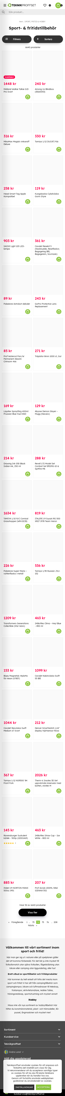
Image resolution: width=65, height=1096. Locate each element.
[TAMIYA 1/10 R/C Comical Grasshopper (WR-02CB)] (17, 495)
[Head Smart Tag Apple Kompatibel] (17, 170)
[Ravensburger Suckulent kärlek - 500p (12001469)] (17, 812)
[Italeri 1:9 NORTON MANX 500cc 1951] (17, 864)
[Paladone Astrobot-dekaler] (17, 280)
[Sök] (32, 12)
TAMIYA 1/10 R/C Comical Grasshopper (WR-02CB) (16, 520)
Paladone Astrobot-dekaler (17, 304)
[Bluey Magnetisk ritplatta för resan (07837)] (17, 652)
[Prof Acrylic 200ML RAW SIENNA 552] (48, 864)
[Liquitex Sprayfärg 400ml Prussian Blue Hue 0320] (17, 387)
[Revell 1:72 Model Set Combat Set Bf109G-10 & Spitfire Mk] (48, 440)
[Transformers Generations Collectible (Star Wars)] (17, 599)
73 (33, 922)
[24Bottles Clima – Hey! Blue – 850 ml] (48, 599)
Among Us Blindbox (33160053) (44, 90)
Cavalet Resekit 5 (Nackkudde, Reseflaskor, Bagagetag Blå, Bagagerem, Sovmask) (47, 250)
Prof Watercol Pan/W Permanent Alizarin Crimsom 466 (14, 359)
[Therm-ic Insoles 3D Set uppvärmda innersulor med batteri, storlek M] (48, 757)
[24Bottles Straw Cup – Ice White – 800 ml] (48, 812)
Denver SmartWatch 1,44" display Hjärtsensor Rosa (47, 729)
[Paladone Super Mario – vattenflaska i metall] (17, 547)
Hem (21, 21)
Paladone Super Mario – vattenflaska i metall (15, 572)
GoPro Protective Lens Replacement (45, 305)
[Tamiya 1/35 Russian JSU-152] (48, 547)
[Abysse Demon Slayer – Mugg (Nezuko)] (48, 387)
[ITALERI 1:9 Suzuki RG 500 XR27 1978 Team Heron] (48, 495)
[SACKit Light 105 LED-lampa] (17, 222)
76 (48, 922)
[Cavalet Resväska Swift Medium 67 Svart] (17, 704)
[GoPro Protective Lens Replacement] (48, 280)
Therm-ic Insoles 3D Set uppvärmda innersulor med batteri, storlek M (48, 783)
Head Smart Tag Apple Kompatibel (15, 195)
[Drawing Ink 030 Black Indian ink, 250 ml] (17, 440)
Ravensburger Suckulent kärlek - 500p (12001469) (16, 836)
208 (55, 922)
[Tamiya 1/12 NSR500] (17, 757)
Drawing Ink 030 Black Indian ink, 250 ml (14, 464)
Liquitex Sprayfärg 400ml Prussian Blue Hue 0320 (16, 412)
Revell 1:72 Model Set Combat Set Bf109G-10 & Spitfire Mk (47, 466)
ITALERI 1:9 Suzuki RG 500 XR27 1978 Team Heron (47, 520)
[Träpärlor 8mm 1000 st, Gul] (48, 332)
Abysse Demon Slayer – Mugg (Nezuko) (46, 412)
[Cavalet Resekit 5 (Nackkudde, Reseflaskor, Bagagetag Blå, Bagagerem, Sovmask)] (48, 222)
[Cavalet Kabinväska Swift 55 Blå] (48, 652)
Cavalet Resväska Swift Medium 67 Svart (15, 729)
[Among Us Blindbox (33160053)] (48, 65)
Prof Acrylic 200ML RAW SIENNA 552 (46, 889)
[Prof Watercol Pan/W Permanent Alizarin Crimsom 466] (17, 332)
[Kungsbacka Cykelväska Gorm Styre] (48, 170)
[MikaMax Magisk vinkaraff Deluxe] (17, 118)
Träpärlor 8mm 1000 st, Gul (48, 356)
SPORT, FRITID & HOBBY (35, 21)
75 (43, 922)
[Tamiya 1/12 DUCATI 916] (48, 118)
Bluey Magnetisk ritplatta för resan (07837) (16, 677)
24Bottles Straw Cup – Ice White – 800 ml (47, 836)
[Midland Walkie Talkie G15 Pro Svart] (17, 65)
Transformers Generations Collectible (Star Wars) (16, 624)
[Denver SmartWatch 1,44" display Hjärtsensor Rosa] (48, 704)
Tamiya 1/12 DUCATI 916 (46, 141)
